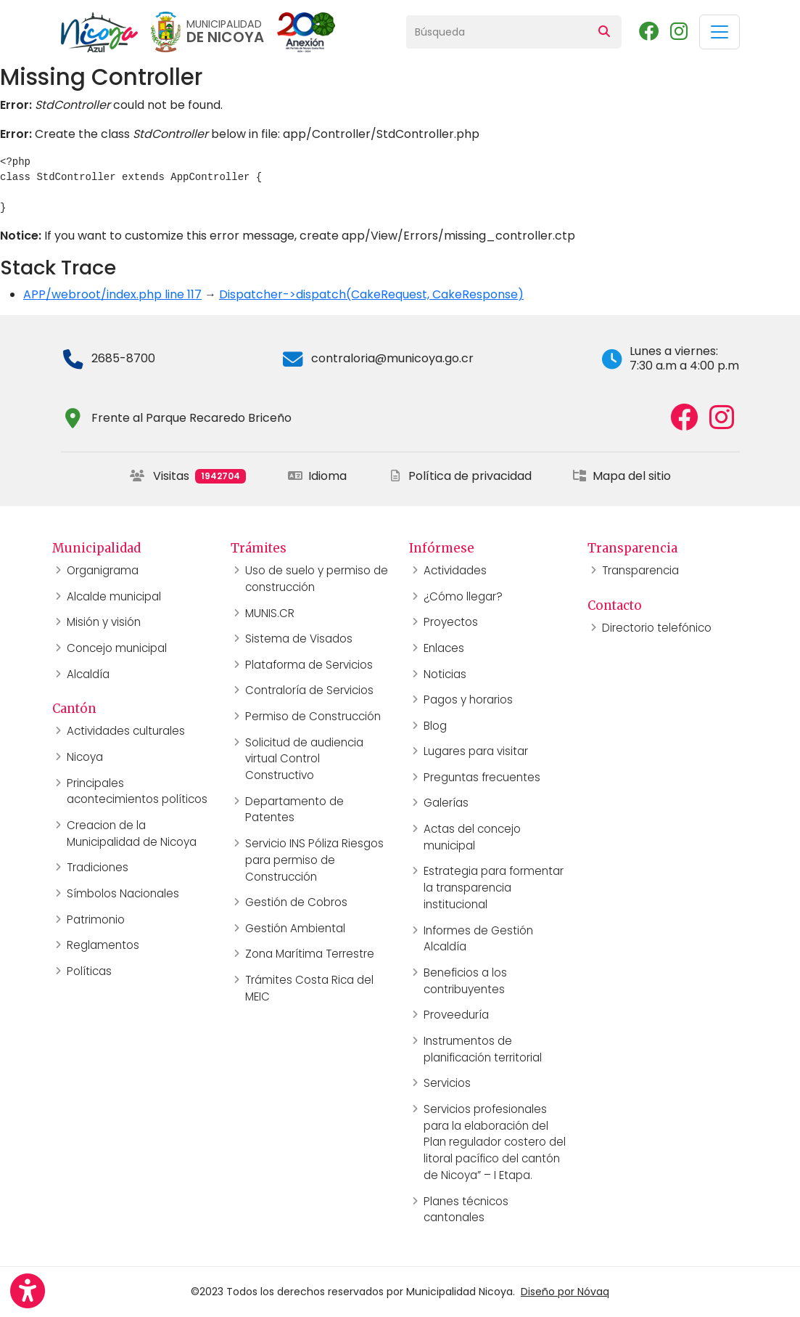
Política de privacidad (460, 476)
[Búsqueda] (496, 32)
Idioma (317, 476)
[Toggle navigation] (719, 32)
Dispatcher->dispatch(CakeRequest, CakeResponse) (371, 294)
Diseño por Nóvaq (565, 1291)
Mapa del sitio (621, 476)
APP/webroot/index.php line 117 (112, 294)
